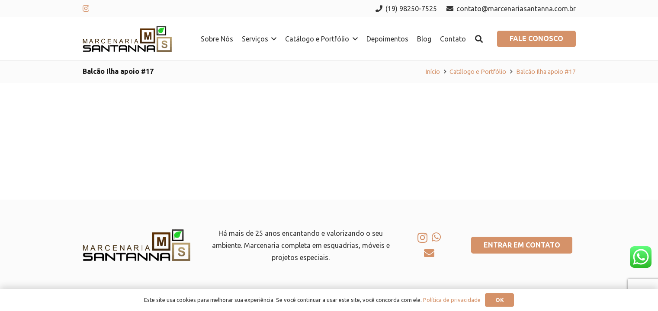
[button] (272, 38)
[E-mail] (429, 253)
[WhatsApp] (436, 237)
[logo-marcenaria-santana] (127, 39)
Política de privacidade (452, 300)
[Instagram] (86, 9)
